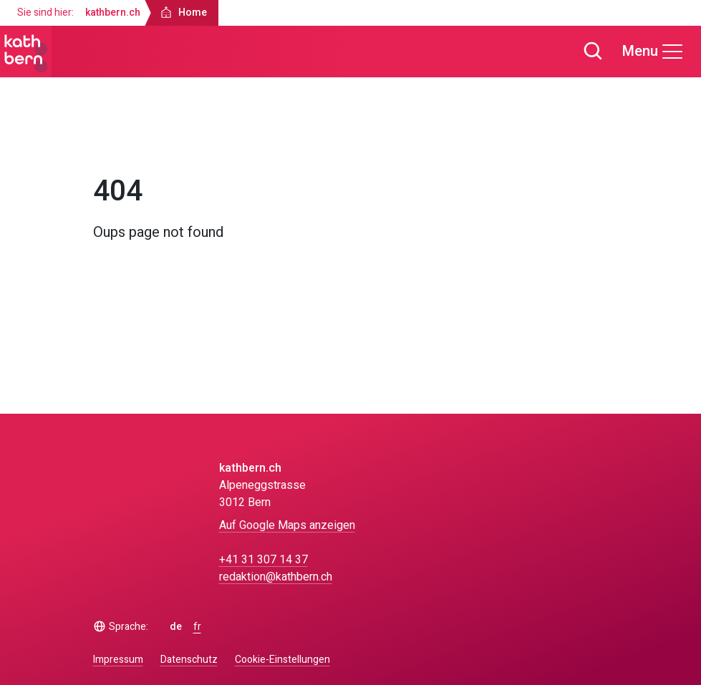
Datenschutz (189, 659)
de (176, 627)
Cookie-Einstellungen (282, 660)
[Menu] (653, 51)
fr (197, 627)
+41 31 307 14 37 (263, 559)
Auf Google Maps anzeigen (287, 525)
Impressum (118, 659)
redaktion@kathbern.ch (275, 577)
